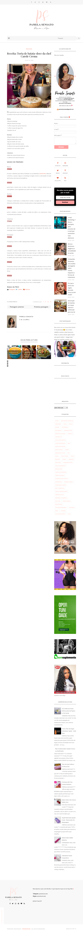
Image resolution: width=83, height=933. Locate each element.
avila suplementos (60, 465)
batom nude (58, 469)
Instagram (12, 289)
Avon (65, 424)
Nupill (57, 456)
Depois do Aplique (60, 433)
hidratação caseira (60, 485)
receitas (29, 49)
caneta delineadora (61, 472)
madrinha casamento (61, 498)
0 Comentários (12, 301)
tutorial (63, 510)
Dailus (71, 424)
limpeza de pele (59, 494)
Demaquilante (68, 430)
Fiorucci (70, 433)
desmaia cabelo (68, 482)
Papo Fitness (64, 456)
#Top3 (57, 420)
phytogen (71, 507)
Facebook (57, 163)
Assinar (65, 202)
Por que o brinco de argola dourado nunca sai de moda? (72, 289)
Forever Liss (58, 437)
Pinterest (27, 289)
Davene (57, 427)
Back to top (71, 929)
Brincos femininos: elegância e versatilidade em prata (72, 248)
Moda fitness (59, 449)
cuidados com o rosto (61, 478)
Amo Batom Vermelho (67, 420)
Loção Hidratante (60, 443)
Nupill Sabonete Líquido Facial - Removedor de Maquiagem (69, 820)
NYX (69, 453)
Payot (72, 456)
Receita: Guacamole (43, 356)
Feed (65, 178)
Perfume (57, 459)
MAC (69, 443)
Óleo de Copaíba (59, 55)
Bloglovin (58, 178)
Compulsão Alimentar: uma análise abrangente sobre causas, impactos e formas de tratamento (71, 268)
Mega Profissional (60, 446)
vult (69, 514)
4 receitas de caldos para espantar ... (13, 355)
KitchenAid (43, 173)
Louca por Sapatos (60, 440)
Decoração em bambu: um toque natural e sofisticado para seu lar (71, 306)
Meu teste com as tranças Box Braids (64, 327)
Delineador (58, 430)
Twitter (20, 289)
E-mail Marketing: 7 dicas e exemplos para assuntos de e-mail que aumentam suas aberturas (72, 228)
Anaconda (58, 424)
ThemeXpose (26, 929)
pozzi (56, 510)
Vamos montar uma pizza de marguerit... (29, 355)
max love (57, 501)
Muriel (67, 449)
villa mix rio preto (60, 514)
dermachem (58, 482)
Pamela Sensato (26, 316)
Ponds (64, 459)
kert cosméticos (59, 488)
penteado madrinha (60, 507)
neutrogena (58, 504)
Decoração (65, 427)
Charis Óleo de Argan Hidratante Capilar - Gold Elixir (69, 731)
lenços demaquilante (61, 491)
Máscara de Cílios (60, 453)
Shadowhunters (68, 462)
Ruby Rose (58, 462)
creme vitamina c (60, 475)
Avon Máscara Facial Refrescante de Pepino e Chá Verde (68, 711)
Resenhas (71, 459)
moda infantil (67, 501)
